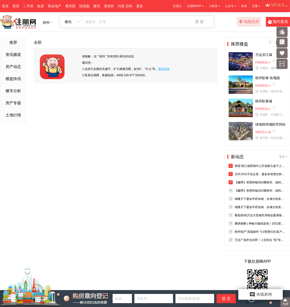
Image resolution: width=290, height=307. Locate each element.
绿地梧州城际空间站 (270, 124)
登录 (244, 6)
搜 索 (199, 22)
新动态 (259, 157)
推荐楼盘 (239, 44)
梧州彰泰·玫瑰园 (267, 78)
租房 (40, 6)
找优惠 (84, 6)
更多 (139, 6)
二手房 (28, 6)
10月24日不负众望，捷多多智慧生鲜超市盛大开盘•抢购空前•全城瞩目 (257, 174)
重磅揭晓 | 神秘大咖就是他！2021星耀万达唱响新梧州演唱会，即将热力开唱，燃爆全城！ (257, 223)
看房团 (70, 6)
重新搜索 (164, 69)
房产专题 (13, 103)
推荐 (13, 42)
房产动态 (13, 67)
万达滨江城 (263, 55)
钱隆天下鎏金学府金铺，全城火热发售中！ (257, 199)
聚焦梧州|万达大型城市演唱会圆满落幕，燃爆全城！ (257, 215)
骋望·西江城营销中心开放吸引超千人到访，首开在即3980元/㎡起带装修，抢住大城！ (257, 166)
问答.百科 (125, 6)
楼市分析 (13, 91)
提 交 (226, 298)
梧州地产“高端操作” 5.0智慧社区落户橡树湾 (257, 232)
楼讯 (96, 6)
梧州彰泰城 (263, 101)
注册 (255, 6)
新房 (16, 6)
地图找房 (249, 22)
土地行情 (13, 115)
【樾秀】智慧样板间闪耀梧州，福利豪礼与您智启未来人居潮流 (257, 182)
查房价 (109, 6)
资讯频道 (13, 54)
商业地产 (54, 6)
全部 (38, 42)
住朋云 (177, 6)
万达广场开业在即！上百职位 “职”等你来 (257, 240)
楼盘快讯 (13, 79)
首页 (5, 6)
